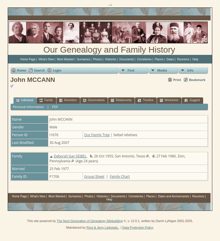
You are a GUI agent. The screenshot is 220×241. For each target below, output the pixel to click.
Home (21, 70)
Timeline (145, 100)
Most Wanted (65, 59)
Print (177, 80)
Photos (97, 59)
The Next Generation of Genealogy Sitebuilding (90, 221)
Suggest (192, 100)
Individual (24, 100)
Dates (170, 59)
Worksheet (169, 100)
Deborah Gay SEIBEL (70, 156)
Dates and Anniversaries (173, 196)
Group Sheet (94, 176)
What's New (46, 59)
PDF (55, 107)
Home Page (28, 59)
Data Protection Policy (137, 227)
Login (57, 70)
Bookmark (197, 80)
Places (159, 59)
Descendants (94, 100)
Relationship (121, 100)
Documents (126, 59)
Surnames (83, 59)
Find (130, 70)
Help (195, 59)
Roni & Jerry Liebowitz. (103, 227)
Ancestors (68, 100)
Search (39, 70)
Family (46, 100)
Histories (110, 59)
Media (162, 70)
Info (190, 70)
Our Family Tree (97, 134)
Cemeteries (144, 59)
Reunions (183, 59)
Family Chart (120, 176)
